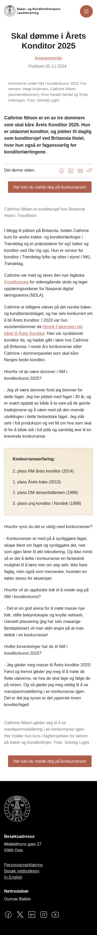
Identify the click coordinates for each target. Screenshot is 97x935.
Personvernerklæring (23, 865)
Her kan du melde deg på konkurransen (49, 187)
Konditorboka (16, 282)
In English (13, 877)
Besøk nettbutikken (21, 871)
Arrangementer (48, 58)
